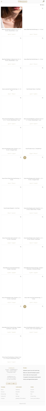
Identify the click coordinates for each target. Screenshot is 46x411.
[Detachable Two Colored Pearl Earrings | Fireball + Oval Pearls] (11, 255)
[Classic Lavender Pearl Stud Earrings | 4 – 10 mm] (11, 77)
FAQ (31, 394)
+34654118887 (13, 371)
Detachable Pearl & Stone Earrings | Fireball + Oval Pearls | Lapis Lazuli (11, 328)
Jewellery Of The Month (20, 398)
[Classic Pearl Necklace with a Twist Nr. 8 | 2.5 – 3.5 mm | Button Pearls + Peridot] (33, 196)
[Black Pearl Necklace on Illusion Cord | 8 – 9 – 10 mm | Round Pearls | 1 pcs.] (11, 47)
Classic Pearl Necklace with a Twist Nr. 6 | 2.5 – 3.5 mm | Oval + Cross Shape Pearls (33, 328)
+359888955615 (13, 369)
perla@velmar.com (11, 376)
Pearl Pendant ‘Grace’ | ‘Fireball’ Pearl (33, 148)
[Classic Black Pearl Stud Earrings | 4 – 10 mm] (33, 47)
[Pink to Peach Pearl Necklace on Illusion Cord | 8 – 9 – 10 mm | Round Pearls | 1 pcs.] (11, 106)
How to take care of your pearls (30, 374)
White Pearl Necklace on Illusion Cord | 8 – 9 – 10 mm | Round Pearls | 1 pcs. (11, 30)
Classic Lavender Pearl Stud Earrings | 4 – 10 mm (11, 89)
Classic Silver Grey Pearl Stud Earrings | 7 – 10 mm (33, 298)
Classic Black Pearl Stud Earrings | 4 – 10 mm (33, 59)
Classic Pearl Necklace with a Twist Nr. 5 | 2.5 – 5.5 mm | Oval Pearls (11, 298)
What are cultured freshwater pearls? (31, 372)
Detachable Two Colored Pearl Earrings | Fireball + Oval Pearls (11, 268)
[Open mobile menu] (1, 1)
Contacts (3, 398)
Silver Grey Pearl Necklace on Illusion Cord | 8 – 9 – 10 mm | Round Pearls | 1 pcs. (33, 119)
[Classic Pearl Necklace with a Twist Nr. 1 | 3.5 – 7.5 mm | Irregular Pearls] (33, 166)
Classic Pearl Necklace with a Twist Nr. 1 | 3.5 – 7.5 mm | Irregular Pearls (33, 179)
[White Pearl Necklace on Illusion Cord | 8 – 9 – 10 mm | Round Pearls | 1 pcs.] (11, 17)
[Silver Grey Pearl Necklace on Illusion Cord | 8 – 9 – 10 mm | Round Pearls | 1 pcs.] (33, 106)
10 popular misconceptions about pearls (32, 377)
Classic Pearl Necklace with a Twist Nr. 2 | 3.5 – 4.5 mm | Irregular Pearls (11, 149)
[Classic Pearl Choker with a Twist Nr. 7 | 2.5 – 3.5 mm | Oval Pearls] (11, 226)
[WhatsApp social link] (16, 384)
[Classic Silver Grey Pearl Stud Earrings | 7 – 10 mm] (33, 285)
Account (32, 389)
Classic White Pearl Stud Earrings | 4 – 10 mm (33, 29)
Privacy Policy (33, 396)
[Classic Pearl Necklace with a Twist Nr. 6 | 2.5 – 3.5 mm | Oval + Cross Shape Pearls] (33, 315)
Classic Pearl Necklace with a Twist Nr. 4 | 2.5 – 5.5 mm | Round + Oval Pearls (33, 238)
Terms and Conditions (35, 398)
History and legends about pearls (30, 379)
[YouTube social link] (13, 384)
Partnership (3, 394)
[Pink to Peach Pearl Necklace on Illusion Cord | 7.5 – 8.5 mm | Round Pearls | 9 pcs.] (11, 345)
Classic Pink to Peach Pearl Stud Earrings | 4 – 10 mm (11, 179)
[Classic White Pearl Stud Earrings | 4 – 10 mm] (33, 17)
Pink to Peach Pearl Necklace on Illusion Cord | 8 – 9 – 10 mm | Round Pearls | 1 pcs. (11, 119)
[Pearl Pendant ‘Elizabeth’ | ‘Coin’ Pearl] (11, 196)
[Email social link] (9, 384)
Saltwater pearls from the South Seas (31, 370)
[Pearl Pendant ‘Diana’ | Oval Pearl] (33, 77)
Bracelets (18, 391)
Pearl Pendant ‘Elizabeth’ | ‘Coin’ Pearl (11, 208)
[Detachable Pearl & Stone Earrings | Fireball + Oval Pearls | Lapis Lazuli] (11, 315)
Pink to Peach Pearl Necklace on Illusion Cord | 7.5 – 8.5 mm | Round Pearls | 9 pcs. (11, 357)
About (2, 389)
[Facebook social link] (7, 384)
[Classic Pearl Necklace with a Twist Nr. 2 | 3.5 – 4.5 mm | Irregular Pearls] (11, 136)
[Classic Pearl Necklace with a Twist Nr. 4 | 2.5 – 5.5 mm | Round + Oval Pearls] (33, 226)
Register (32, 391)
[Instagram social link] (11, 384)
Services (2, 391)
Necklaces (18, 389)
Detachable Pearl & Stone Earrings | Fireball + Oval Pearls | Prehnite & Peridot (33, 268)
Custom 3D (3, 396)
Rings (17, 394)
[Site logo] (22, 1)
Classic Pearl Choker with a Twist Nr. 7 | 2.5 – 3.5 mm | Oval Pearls (11, 238)
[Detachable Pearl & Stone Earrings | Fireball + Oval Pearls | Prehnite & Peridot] (33, 255)
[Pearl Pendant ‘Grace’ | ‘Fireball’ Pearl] (33, 136)
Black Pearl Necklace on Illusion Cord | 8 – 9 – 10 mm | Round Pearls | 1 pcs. (11, 60)
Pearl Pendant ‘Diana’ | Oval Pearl (34, 89)
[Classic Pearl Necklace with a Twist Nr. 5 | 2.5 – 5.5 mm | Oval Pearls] (11, 285)
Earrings (17, 396)
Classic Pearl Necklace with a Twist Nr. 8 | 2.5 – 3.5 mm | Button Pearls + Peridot (33, 209)
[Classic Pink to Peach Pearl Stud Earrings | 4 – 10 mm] (11, 166)
